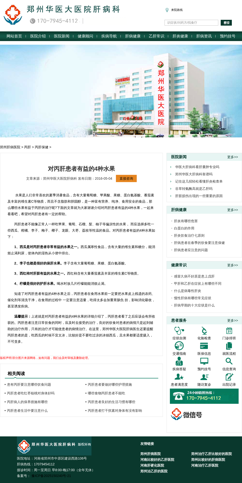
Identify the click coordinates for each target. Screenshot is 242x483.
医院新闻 (61, 36)
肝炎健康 (180, 36)
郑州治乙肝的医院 (153, 471)
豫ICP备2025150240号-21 (50, 476)
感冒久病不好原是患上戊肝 (194, 276)
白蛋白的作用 (184, 228)
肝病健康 (133, 36)
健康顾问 (85, 36)
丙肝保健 (41, 147)
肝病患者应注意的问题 (191, 250)
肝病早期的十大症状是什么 (194, 305)
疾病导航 (109, 36)
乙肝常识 (156, 36)
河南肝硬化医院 (152, 465)
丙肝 (27, 147)
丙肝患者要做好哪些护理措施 (110, 384)
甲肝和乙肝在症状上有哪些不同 (197, 283)
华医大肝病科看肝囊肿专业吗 (197, 167)
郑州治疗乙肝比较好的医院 (211, 454)
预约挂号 (227, 36)
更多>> (232, 157)
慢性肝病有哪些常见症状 (192, 298)
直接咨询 (126, 178)
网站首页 (14, 36)
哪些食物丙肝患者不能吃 (106, 393)
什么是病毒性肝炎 (187, 291)
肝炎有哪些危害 (186, 221)
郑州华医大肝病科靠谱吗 (193, 174)
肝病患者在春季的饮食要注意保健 (199, 243)
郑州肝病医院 (10, 147)
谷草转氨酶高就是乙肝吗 (193, 189)
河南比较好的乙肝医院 (157, 460)
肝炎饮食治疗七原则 (189, 235)
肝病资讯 (204, 36)
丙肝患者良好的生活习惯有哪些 (111, 402)
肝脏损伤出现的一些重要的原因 (199, 196)
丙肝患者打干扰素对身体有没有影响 (115, 410)
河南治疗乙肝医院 (204, 465)
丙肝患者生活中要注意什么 (27, 410)
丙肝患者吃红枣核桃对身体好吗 (30, 393)
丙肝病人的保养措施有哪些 (27, 402)
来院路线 (174, 10)
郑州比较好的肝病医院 (208, 460)
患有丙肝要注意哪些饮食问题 (29, 384)
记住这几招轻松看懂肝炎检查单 (199, 181)
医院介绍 (38, 36)
